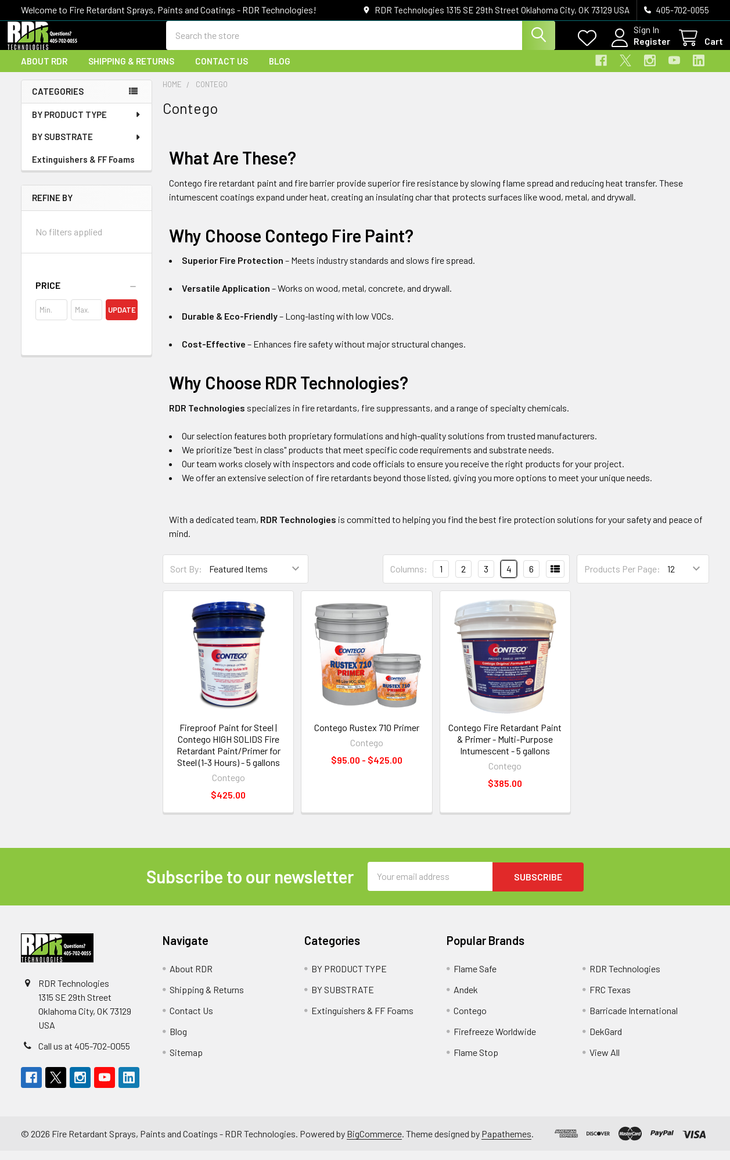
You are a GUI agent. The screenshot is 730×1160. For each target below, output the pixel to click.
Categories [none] (58, 101)
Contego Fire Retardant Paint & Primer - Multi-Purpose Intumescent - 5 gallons (505, 749)
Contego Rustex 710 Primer (366, 737)
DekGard (605, 1040)
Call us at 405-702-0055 (84, 1055)
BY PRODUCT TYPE (87, 125)
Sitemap (186, 1061)
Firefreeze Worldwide (495, 1040)
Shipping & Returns (131, 71)
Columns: (408, 579)
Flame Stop (476, 1061)
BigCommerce (374, 1142)
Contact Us (221, 71)
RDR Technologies (624, 977)
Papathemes (506, 1142)
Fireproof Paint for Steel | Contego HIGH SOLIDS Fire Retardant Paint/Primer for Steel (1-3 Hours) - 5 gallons (229, 755)
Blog (279, 71)
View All (604, 1061)
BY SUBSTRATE (87, 147)
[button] (86, 296)
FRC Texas (610, 998)
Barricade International (633, 1019)
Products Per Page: (622, 579)
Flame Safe (475, 977)
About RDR (44, 71)
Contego (470, 1019)
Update (122, 320)
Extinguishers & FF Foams (83, 169)
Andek (466, 998)
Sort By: (186, 579)
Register (638, 47)
